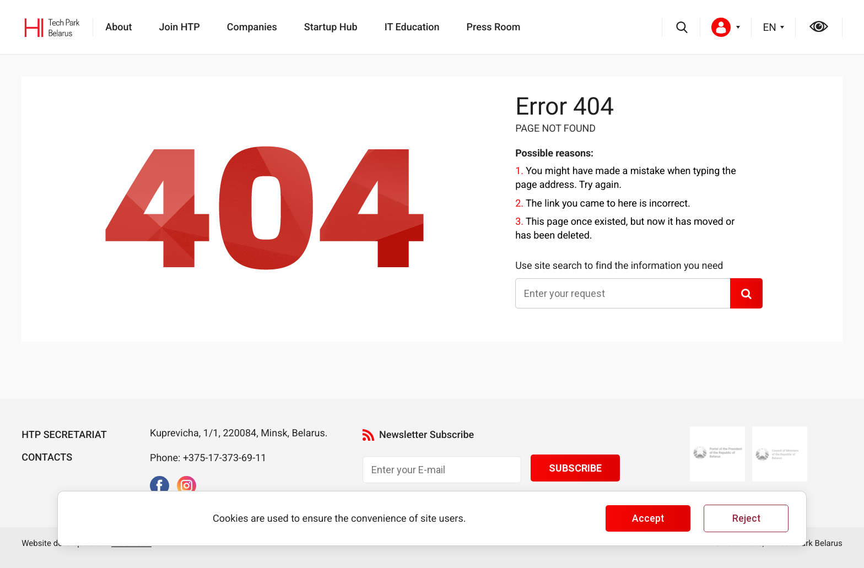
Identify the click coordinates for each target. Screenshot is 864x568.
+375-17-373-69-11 (224, 458)
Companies (252, 27)
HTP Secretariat (63, 435)
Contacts (46, 457)
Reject (746, 518)
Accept (648, 518)
